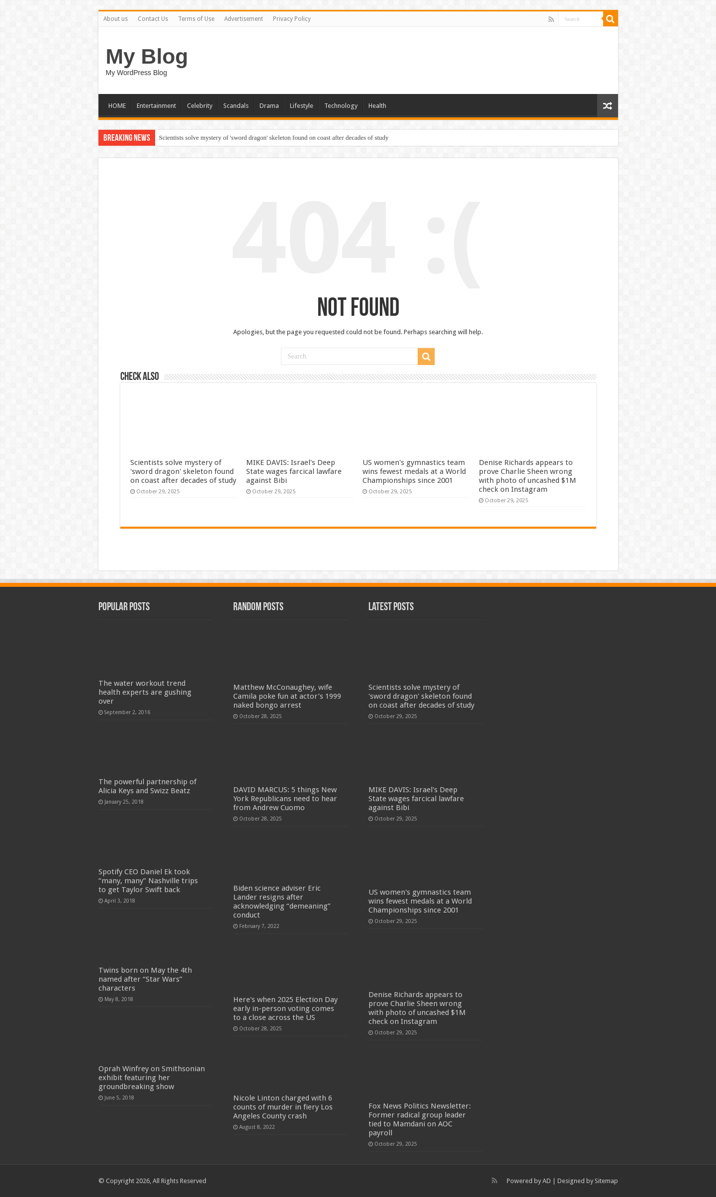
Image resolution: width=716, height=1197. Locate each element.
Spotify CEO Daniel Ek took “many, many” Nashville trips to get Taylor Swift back (148, 880)
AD (546, 1181)
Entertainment (156, 105)
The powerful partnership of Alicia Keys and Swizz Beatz (147, 786)
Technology (341, 105)
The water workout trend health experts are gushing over (144, 692)
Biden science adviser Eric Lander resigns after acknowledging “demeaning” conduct (282, 902)
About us (115, 18)
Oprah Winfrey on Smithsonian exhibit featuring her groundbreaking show (151, 1077)
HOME (117, 105)
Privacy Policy (292, 18)
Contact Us (153, 18)
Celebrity (199, 105)
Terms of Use (196, 18)
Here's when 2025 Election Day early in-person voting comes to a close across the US (285, 1008)
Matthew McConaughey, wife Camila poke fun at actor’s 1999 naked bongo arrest (287, 696)
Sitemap (606, 1181)
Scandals (236, 105)
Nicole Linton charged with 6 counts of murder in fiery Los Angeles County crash (283, 1107)
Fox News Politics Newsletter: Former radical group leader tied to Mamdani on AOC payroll (419, 1119)
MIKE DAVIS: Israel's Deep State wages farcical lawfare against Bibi (294, 471)
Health (377, 105)
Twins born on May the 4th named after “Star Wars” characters (145, 979)
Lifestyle (301, 105)
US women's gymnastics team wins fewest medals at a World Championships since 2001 (414, 471)
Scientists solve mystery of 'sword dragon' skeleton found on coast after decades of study (274, 137)
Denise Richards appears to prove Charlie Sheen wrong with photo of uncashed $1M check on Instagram (527, 476)
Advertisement (243, 18)
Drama (269, 105)
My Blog (147, 56)
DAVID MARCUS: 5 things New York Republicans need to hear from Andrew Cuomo (285, 798)
